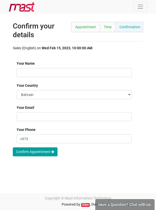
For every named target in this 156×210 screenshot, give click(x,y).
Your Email (25, 108)
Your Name (26, 63)
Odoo (85, 204)
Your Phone (26, 130)
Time (108, 27)
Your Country (27, 85)
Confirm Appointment (35, 152)
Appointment (85, 27)
